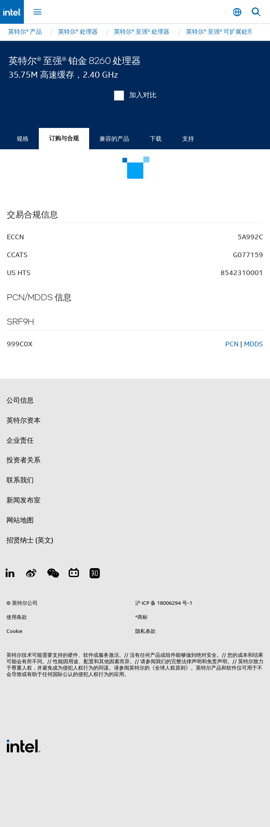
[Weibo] (31, 574)
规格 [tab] (23, 138)
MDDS (253, 344)
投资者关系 (23, 460)
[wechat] (52, 574)
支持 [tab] (188, 138)
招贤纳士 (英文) (29, 540)
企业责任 (20, 440)
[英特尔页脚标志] (23, 745)
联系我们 (20, 480)
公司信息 (20, 400)
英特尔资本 (23, 420)
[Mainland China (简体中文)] (237, 12)
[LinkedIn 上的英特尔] (10, 574)
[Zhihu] (94, 574)
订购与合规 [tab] (64, 138)
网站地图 (20, 520)
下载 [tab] (156, 138)
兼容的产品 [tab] (114, 138)
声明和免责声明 (209, 661)
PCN (231, 344)
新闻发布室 (23, 500)
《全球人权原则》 (170, 668)
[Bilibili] (74, 574)
